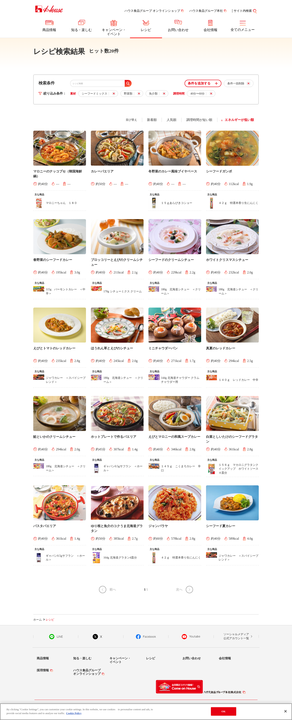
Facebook (146, 636)
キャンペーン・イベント (114, 32)
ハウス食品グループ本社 (206, 10)
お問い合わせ (178, 30)
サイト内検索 (243, 10)
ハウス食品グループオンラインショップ (87, 672)
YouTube (191, 636)
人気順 (171, 120)
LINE (56, 636)
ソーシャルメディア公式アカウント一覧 (236, 636)
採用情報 (43, 670)
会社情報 (210, 30)
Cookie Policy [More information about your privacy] (74, 713)
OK (223, 711)
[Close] (285, 711)
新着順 (152, 120)
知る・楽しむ (81, 30)
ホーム (37, 619)
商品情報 (49, 30)
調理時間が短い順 (199, 120)
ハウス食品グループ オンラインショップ (152, 10)
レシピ (146, 30)
